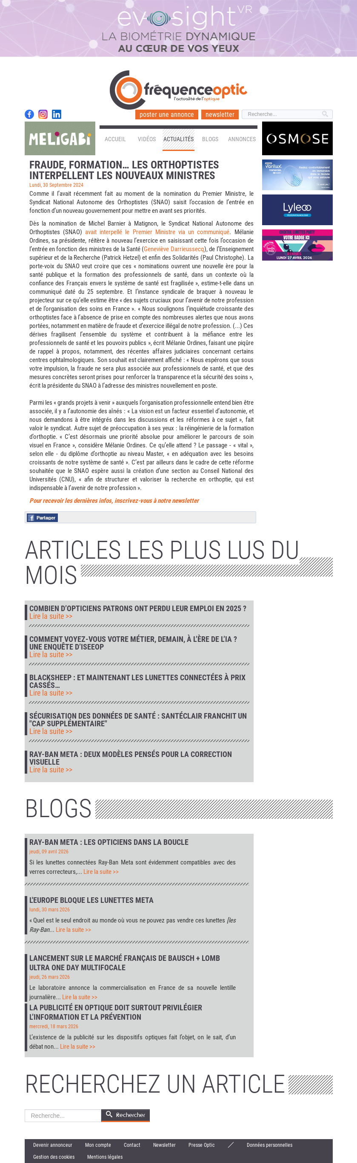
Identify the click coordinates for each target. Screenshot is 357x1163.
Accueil (115, 139)
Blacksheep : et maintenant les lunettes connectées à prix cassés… (137, 681)
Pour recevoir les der (55, 501)
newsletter (220, 114)
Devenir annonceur (52, 1145)
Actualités (178, 139)
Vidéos (147, 139)
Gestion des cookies (53, 1157)
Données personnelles (269, 1145)
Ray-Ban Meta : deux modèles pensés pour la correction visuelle (130, 758)
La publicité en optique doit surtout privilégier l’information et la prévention (115, 1012)
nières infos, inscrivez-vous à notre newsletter (140, 501)
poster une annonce (167, 114)
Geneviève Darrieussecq (174, 249)
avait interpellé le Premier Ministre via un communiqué (157, 232)
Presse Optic (201, 1145)
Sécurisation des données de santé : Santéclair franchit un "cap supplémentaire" (138, 720)
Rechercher (125, 1115)
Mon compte (98, 1145)
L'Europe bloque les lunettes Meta (91, 900)
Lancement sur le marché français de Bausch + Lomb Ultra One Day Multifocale (124, 963)
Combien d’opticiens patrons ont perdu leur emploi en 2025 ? (137, 608)
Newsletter (164, 1145)
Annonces (242, 139)
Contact (132, 1145)
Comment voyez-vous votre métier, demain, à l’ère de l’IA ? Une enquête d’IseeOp (133, 643)
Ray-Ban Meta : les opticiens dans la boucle (108, 842)
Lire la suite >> (50, 616)
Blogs (210, 139)
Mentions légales (105, 1157)
